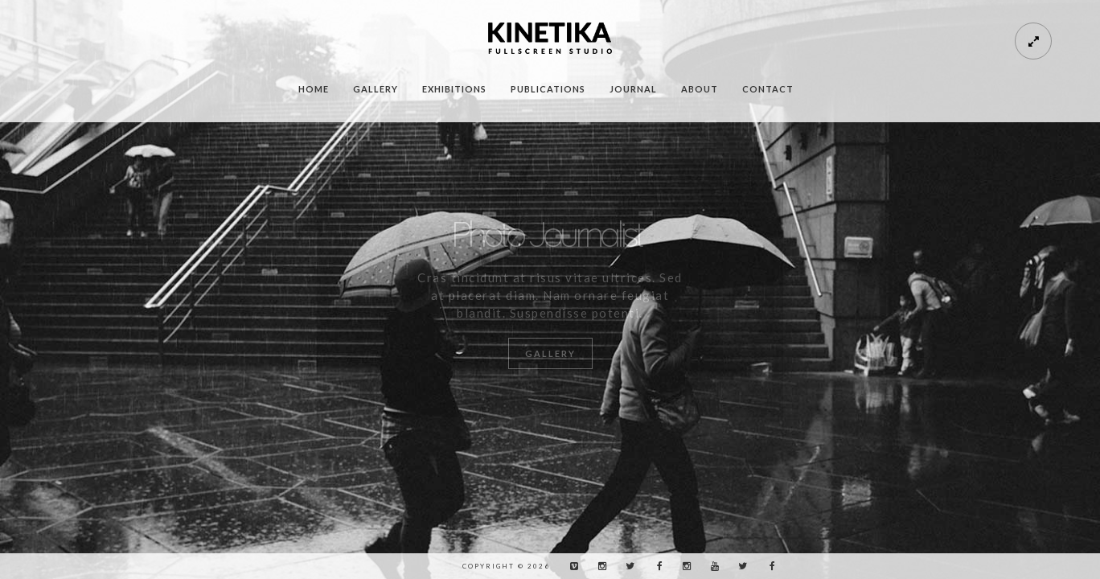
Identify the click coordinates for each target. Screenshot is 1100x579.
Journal (633, 89)
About (699, 89)
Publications (548, 89)
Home (313, 89)
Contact (768, 89)
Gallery (375, 89)
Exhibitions (454, 89)
